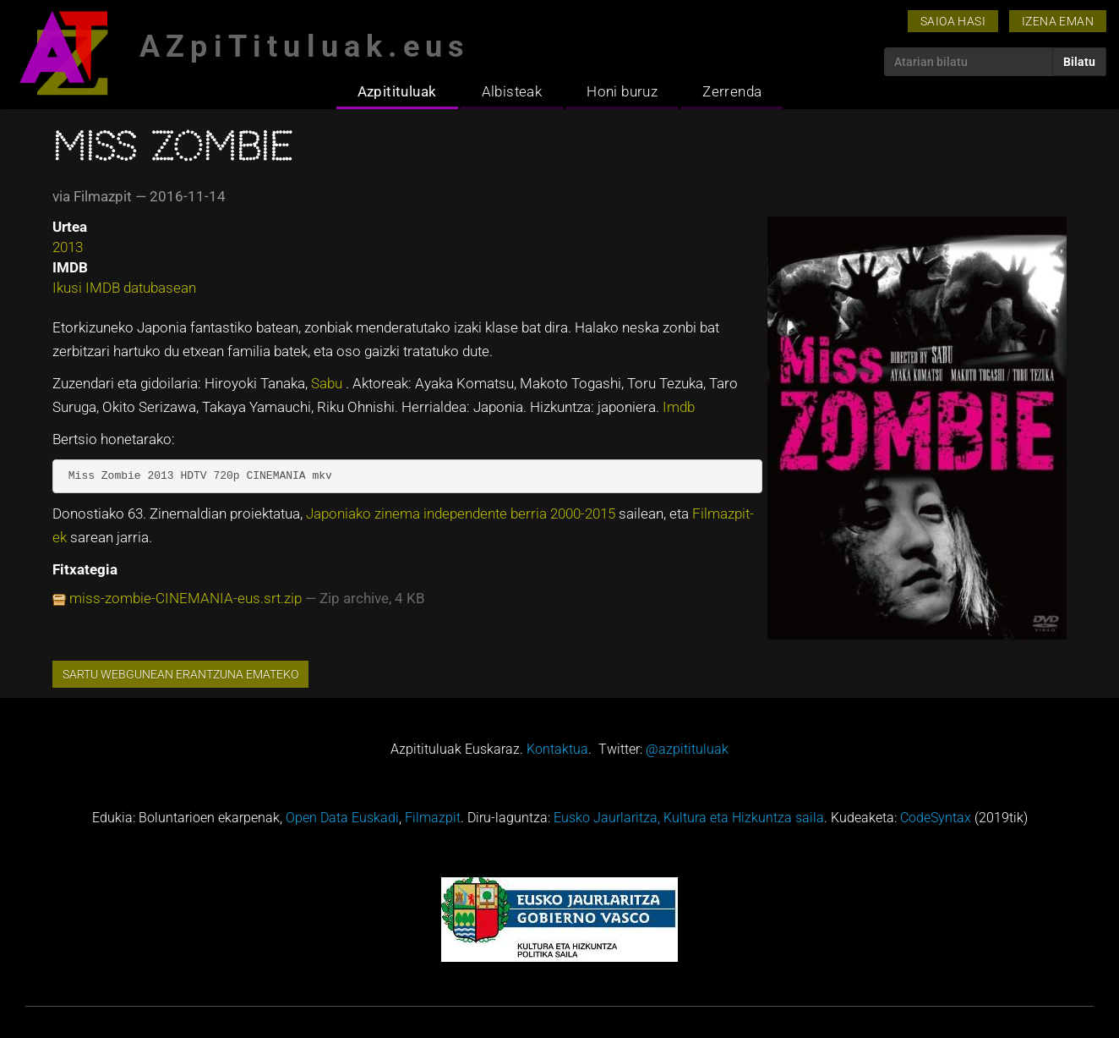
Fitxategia (84, 569)
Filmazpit (433, 818)
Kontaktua (557, 749)
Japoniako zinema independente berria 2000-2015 (462, 513)
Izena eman (1058, 21)
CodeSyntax (935, 818)
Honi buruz (622, 91)
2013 (67, 247)
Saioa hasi (952, 21)
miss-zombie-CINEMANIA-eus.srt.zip (185, 598)
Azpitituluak (397, 91)
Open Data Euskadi (342, 818)
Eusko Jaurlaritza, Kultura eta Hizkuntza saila (689, 818)
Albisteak (512, 91)
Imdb (679, 406)
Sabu (328, 383)
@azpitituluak (687, 749)
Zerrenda (731, 91)
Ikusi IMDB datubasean (124, 287)
